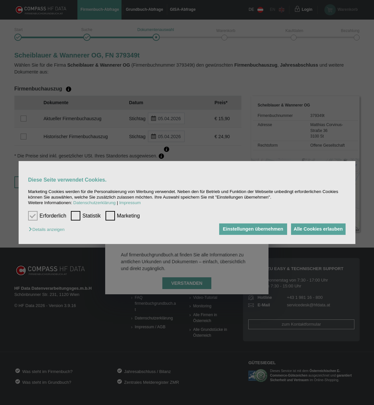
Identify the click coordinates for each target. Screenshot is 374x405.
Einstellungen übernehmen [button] (249, 229)
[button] (48, 230)
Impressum (130, 203)
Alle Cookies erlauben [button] (316, 229)
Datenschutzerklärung (94, 203)
